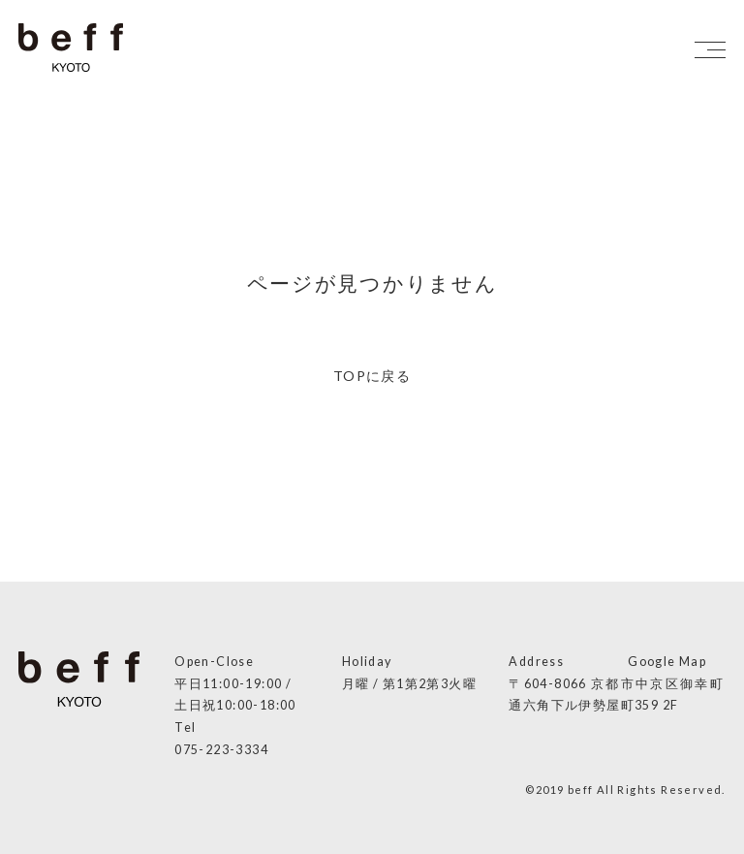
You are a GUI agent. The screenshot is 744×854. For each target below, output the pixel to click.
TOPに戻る (372, 375)
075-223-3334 (221, 750)
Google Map (667, 661)
